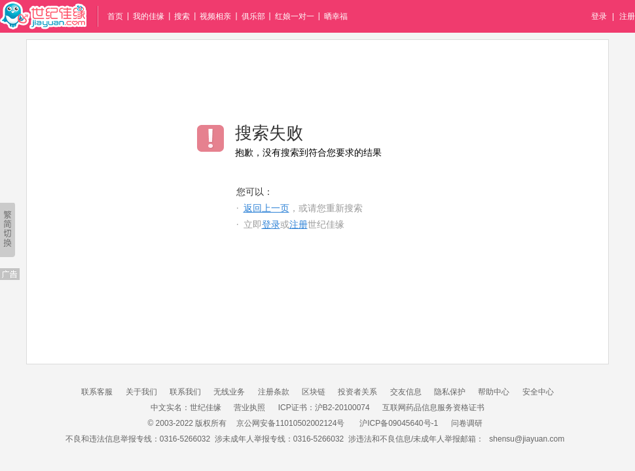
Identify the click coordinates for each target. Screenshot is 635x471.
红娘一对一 (294, 16)
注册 (627, 16)
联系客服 (97, 391)
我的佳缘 (148, 16)
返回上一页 (266, 208)
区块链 (313, 391)
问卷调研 (466, 423)
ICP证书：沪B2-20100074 (324, 407)
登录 (599, 16)
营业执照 (249, 407)
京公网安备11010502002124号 (290, 423)
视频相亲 (215, 16)
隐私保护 (449, 391)
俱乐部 (253, 16)
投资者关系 (357, 391)
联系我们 (185, 391)
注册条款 (273, 391)
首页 (115, 16)
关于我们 (141, 391)
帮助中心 (493, 391)
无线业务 (229, 391)
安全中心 (538, 391)
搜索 (182, 16)
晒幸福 (336, 16)
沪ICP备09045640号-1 (398, 423)
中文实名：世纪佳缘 (186, 407)
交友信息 (406, 391)
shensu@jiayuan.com (526, 439)
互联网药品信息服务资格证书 (433, 407)
